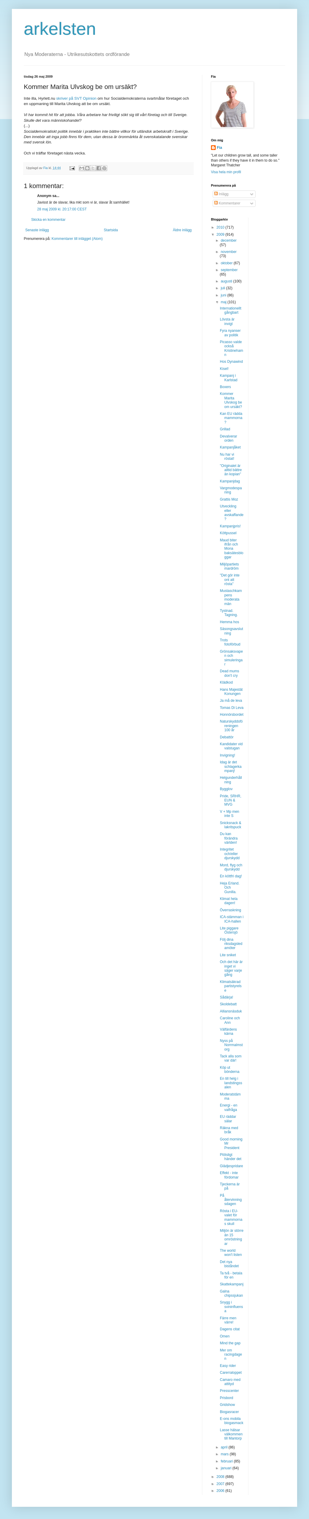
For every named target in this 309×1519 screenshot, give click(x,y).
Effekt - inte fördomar (229, 1175)
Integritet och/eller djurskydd (229, 853)
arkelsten (60, 29)
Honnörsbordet (231, 714)
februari (227, 1461)
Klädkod (226, 682)
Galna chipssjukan (231, 1293)
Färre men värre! (228, 1320)
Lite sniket (228, 955)
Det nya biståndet (229, 1264)
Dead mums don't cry (229, 673)
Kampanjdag (230, 481)
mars (225, 1454)
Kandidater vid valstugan (231, 746)
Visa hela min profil (226, 172)
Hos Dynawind (231, 362)
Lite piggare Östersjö (229, 930)
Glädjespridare (231, 1166)
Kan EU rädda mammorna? (231, 418)
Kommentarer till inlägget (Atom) (77, 239)
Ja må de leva (231, 700)
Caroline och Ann (230, 1020)
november (229, 252)
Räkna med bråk (229, 1130)
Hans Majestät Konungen (231, 691)
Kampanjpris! (230, 526)
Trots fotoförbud (230, 642)
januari (226, 1468)
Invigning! (227, 755)
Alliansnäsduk (231, 1011)
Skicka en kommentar (48, 220)
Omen (225, 1336)
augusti (227, 281)
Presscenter (229, 1391)
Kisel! (224, 369)
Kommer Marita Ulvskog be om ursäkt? (231, 400)
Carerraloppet (231, 1372)
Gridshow (227, 1405)
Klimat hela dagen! (228, 901)
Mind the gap (230, 1343)
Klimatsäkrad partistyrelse (231, 986)
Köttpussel (228, 533)
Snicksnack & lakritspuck (230, 825)
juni (224, 295)
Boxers (225, 387)
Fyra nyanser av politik (230, 333)
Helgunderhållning (231, 780)
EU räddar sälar (228, 1119)
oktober (227, 263)
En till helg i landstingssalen (231, 1082)
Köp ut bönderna (229, 1069)
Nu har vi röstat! (227, 456)
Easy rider (228, 1366)
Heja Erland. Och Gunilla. (229, 887)
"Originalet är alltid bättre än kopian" (231, 470)
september (229, 270)
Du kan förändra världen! (229, 838)
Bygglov (226, 789)
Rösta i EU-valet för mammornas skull (231, 1217)
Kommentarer (227, 203)
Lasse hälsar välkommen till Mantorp (231, 1434)
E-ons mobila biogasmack (231, 1421)
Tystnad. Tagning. (229, 613)
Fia (219, 148)
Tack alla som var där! (231, 1058)
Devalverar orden (228, 438)
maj (224, 302)
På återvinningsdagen (231, 1199)
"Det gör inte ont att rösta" (229, 579)
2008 (221, 1477)
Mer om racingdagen (231, 1354)
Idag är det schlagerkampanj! (231, 766)
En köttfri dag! (231, 876)
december (229, 240)
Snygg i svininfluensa (231, 1306)
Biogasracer (229, 1412)
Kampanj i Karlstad (228, 378)
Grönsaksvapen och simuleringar (231, 657)
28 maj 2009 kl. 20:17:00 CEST (62, 209)
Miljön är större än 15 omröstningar (231, 1237)
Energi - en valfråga (228, 1107)
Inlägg (221, 194)
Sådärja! (226, 997)
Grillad (225, 429)
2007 (221, 1484)
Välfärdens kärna (228, 1031)
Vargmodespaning (231, 490)
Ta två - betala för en (231, 1275)
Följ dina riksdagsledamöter (231, 943)
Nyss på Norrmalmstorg (231, 1045)
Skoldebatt (228, 1004)
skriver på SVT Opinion (76, 98)
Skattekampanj (231, 1284)
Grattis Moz (229, 499)
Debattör (227, 737)
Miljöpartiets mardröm (229, 566)
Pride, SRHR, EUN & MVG (230, 800)
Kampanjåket (230, 447)
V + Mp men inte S (229, 813)
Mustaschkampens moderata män (231, 597)
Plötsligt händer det (230, 1157)
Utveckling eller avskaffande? (232, 512)
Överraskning (230, 910)
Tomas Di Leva (231, 708)
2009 (221, 234)
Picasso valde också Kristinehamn (231, 348)
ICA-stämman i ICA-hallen (231, 919)
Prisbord (226, 1398)
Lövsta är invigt (227, 321)
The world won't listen (231, 1252)
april (224, 1447)
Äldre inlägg (182, 230)
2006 (221, 1491)
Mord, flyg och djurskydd (231, 867)
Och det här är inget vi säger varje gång (231, 968)
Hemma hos (229, 622)
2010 (221, 227)
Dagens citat (230, 1329)
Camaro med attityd (230, 1382)
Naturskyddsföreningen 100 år (231, 725)
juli (223, 288)
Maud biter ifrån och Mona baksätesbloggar (231, 549)
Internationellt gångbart (230, 310)
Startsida (111, 230)
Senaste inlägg (37, 230)
